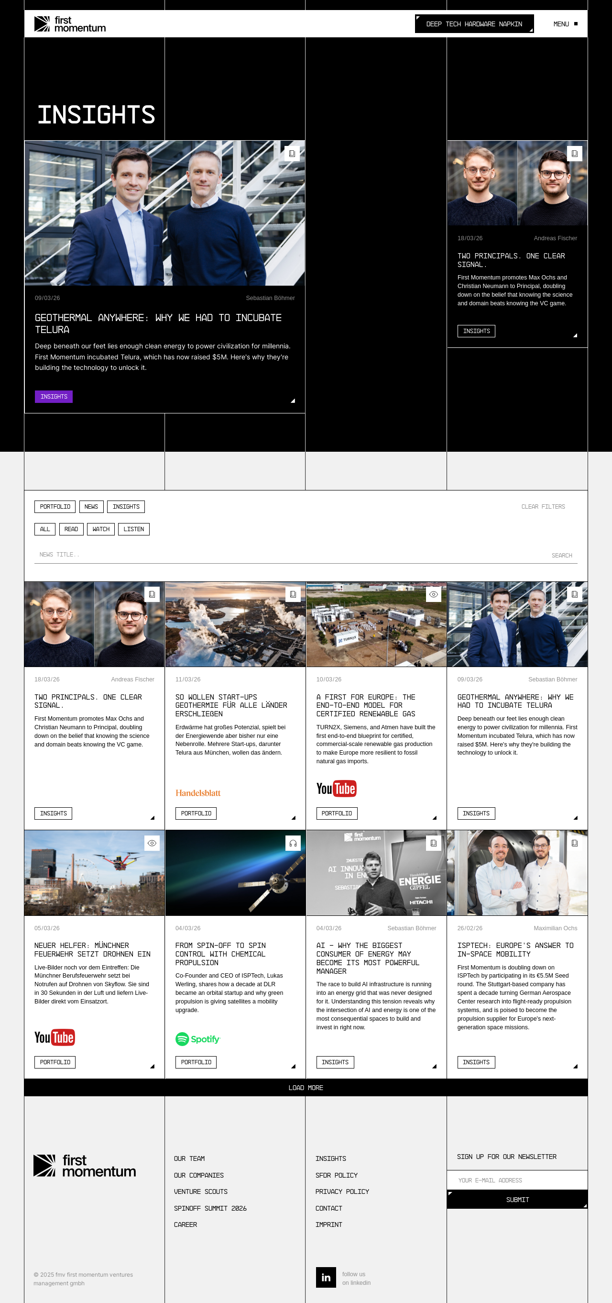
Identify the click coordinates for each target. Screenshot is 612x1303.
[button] (563, 24)
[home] (70, 24)
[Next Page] (306, 1087)
